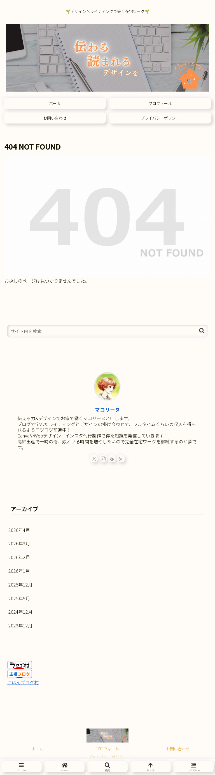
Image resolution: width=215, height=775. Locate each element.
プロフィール (107, 748)
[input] (107, 331)
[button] (202, 331)
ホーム (37, 748)
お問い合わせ (178, 748)
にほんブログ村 (23, 682)
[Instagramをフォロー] (103, 458)
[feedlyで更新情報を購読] (112, 458)
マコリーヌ (107, 409)
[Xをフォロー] (94, 458)
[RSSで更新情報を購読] (121, 458)
